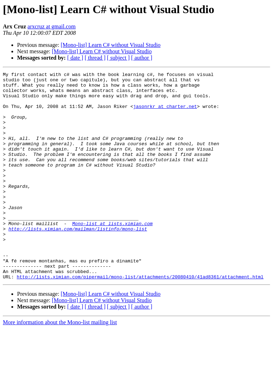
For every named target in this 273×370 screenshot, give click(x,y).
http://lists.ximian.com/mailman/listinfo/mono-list (78, 260)
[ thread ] (95, 58)
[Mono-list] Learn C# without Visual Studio (111, 45)
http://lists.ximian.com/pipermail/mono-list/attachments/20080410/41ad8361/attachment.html (140, 318)
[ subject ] (118, 58)
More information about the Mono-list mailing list (60, 364)
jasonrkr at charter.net (165, 113)
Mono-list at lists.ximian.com (112, 254)
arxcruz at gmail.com (51, 26)
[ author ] (141, 58)
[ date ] (75, 58)
